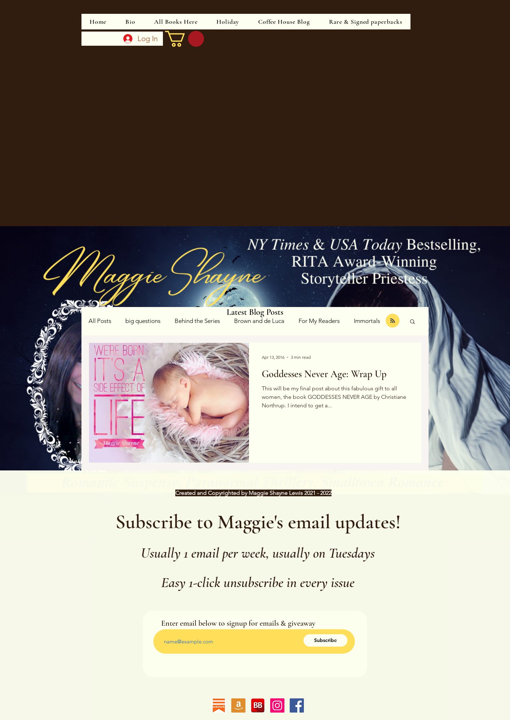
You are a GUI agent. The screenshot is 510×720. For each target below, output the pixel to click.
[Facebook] (297, 705)
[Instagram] (277, 705)
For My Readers (319, 320)
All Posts (100, 320)
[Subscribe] (325, 640)
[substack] (219, 705)
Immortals (367, 320)
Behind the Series (197, 320)
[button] (412, 322)
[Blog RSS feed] (393, 321)
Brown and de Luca (259, 320)
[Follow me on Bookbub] (258, 705)
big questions (142, 320)
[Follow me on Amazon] (238, 705)
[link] (184, 39)
